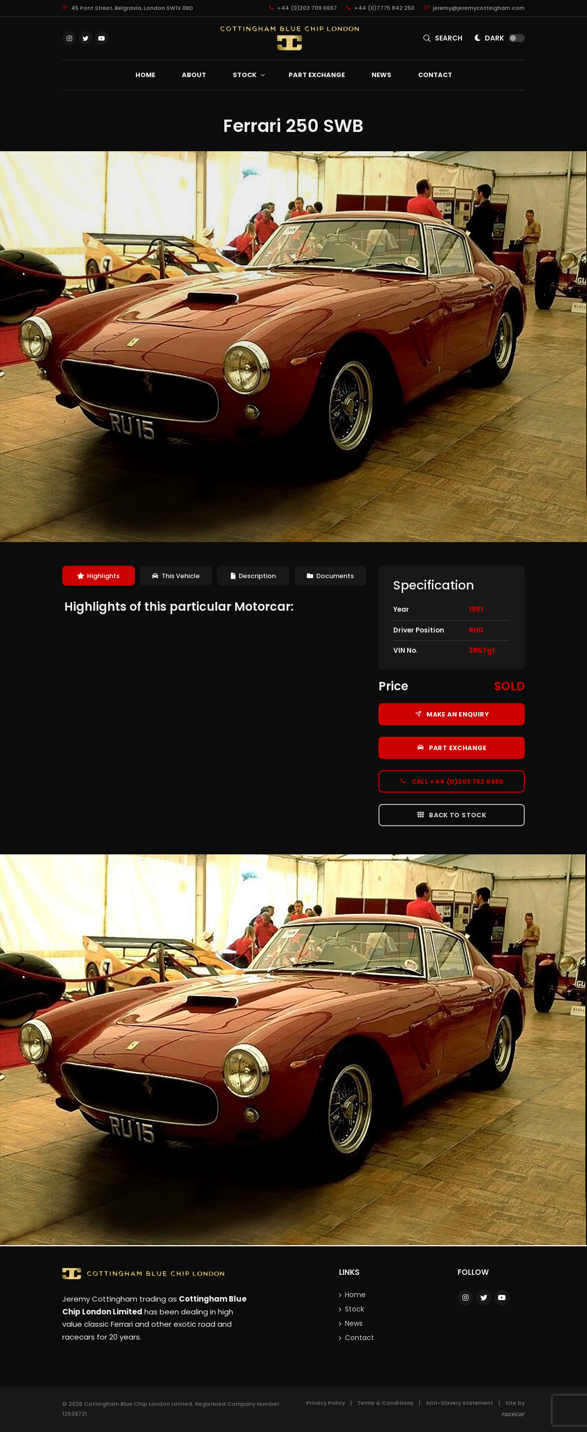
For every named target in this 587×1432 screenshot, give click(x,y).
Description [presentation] (253, 576)
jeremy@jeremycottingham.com (474, 8)
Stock (354, 1309)
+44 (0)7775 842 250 (380, 8)
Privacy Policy (325, 1403)
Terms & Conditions (385, 1403)
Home (355, 1295)
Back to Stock (451, 815)
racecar (513, 1414)
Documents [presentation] (330, 576)
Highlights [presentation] (98, 576)
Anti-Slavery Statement (459, 1403)
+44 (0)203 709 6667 (303, 8)
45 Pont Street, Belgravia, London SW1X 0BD (127, 8)
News (354, 1323)
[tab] (98, 576)
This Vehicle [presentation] (176, 576)
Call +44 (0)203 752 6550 (451, 781)
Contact (359, 1338)
